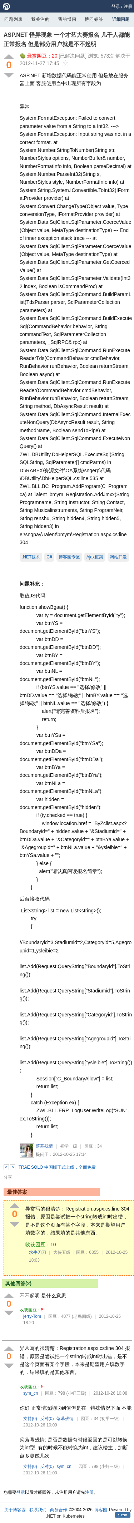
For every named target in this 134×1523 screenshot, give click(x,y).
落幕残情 (44, 1146)
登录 (115, 6)
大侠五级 (61, 1252)
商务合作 (58, 1509)
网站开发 (118, 557)
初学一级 (68, 1146)
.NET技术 (31, 557)
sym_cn (30, 1393)
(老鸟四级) (82, 1316)
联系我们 (37, 1509)
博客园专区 (69, 557)
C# (49, 557)
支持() (30, 1418)
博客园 (100, 1509)
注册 (128, 6)
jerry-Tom (32, 1316)
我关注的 (40, 19)
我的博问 (67, 19)
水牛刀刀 (37, 1252)
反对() (47, 1418)
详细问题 (120, 19)
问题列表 (13, 19)
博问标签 (94, 19)
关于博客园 (15, 1509)
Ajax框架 (94, 557)
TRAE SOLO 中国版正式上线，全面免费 (57, 1167)
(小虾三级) (76, 1393)
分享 (8, 1177)
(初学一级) (110, 1418)
